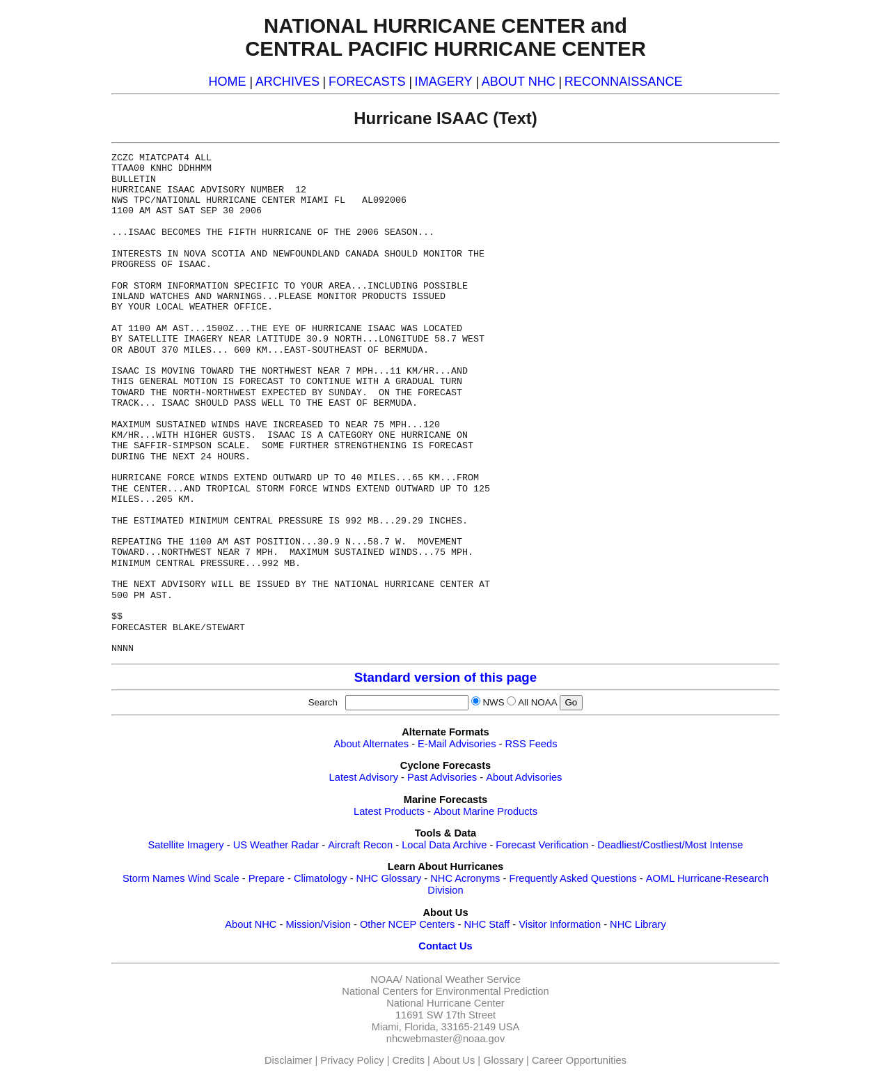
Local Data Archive (444, 844)
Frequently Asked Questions (572, 878)
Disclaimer (288, 1060)
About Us (454, 1060)
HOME (227, 82)
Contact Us (445, 946)
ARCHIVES (287, 82)
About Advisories (524, 777)
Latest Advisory (363, 777)
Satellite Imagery (185, 844)
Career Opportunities (579, 1060)
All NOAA (537, 702)
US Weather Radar (276, 844)
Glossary (503, 1060)
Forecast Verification (542, 844)
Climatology (320, 878)
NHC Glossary (389, 878)
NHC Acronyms (465, 878)
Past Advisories (442, 777)
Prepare (267, 878)
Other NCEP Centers (407, 924)
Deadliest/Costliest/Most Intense (670, 844)
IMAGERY (444, 82)
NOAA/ (386, 979)
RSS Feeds (531, 743)
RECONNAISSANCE (624, 82)
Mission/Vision (317, 924)
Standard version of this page (445, 677)
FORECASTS (367, 82)
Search (325, 702)
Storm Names (154, 878)
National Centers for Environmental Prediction (445, 991)
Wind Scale (213, 878)
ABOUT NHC (518, 82)
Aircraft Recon (360, 844)
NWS (493, 702)
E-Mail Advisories (457, 743)
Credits (409, 1060)
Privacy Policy (352, 1060)
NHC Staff (487, 924)
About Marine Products (485, 811)
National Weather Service (463, 979)
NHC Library (638, 924)
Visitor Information (560, 924)
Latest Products (389, 811)
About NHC (250, 924)
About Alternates (371, 743)
